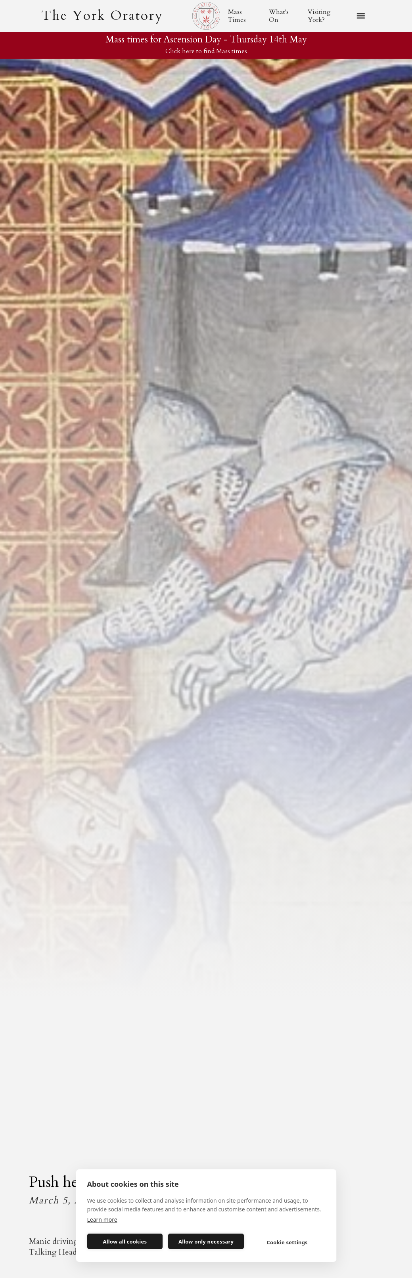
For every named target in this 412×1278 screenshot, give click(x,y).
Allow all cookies (125, 1241)
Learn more (102, 1219)
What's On (279, 16)
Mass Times (237, 16)
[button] (361, 16)
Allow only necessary (206, 1241)
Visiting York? (319, 16)
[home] (102, 16)
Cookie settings (287, 1242)
